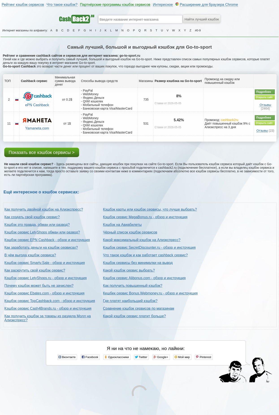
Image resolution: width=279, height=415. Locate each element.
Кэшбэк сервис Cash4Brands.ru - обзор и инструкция (48, 308)
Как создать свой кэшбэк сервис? (32, 217)
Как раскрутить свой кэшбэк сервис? (34, 270)
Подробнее (263, 91)
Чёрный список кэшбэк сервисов (130, 232)
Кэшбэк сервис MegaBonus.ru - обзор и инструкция (145, 217)
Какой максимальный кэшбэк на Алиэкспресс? (142, 240)
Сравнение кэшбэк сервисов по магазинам (138, 308)
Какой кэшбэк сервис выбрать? (129, 270)
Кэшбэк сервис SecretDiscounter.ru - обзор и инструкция (149, 247)
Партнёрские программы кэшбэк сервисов (115, 4)
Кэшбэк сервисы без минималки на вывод (138, 263)
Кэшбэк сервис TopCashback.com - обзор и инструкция (49, 301)
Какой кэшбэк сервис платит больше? (134, 316)
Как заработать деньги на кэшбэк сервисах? (41, 247)
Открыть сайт (264, 97)
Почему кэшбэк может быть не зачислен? (39, 285)
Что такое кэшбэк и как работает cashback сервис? (145, 255)
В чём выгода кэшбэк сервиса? (30, 255)
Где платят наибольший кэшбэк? (130, 301)
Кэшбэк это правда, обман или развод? (37, 225)
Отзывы (265, 105)
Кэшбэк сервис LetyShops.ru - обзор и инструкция (45, 278)
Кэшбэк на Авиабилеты (122, 225)
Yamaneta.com (37, 128)
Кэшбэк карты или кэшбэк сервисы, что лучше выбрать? (150, 209)
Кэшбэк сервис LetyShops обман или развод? (42, 232)
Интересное (163, 4)
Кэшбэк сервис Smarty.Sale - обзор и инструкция (44, 263)
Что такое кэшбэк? (62, 4)
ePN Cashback (37, 105)
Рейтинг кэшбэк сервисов (23, 4)
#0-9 (198, 30)
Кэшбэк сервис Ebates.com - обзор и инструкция (44, 293)
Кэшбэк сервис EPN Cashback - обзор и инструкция (47, 240)
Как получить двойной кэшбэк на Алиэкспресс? (43, 209)
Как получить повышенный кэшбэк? (132, 285)
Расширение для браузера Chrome (209, 4)
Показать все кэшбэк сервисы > (42, 152)
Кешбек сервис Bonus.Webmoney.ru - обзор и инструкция (150, 293)
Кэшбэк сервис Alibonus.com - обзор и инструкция (144, 278)
